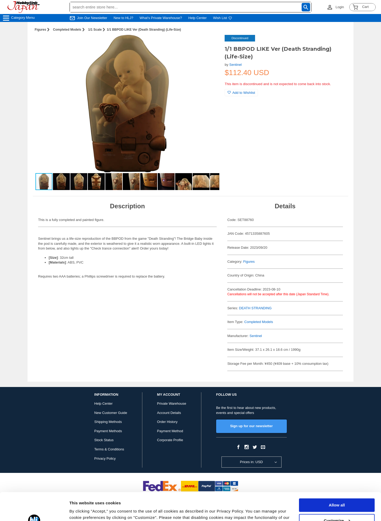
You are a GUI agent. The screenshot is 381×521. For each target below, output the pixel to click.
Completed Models (67, 29)
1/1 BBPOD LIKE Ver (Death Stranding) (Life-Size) (144, 29)
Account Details (169, 413)
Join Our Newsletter (92, 18)
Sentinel (235, 65)
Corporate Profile (170, 440)
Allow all (337, 477)
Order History (167, 422)
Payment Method (170, 431)
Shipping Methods (108, 422)
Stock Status (104, 440)
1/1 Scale (95, 29)
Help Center (197, 18)
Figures (40, 29)
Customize (337, 492)
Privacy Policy (105, 458)
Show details (81, 510)
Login (339, 7)
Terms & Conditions (109, 449)
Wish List (222, 18)
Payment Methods (108, 431)
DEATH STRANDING (255, 308)
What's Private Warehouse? (161, 18)
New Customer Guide (110, 413)
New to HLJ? (123, 18)
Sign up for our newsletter (251, 426)
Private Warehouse (171, 403)
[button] (209, 44)
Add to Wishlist (241, 93)
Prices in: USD (251, 462)
